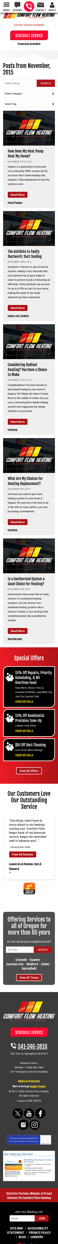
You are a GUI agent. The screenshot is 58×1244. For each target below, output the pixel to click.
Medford (32, 964)
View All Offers (29, 770)
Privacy (43, 1143)
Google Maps (23, 1125)
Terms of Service (31, 1141)
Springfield (29, 968)
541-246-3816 (29, 6)
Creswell (21, 959)
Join (42, 1218)
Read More (18, 194)
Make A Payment (29, 1081)
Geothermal (15, 638)
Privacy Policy (20, 1141)
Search (46, 83)
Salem (45, 964)
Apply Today (37, 1086)
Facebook (40, 1113)
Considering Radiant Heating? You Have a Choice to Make (27, 369)
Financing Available (29, 43)
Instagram (35, 1125)
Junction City (15, 964)
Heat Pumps (15, 202)
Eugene (35, 959)
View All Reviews (22, 854)
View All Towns (29, 977)
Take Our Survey (29, 888)
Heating (12, 429)
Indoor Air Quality (18, 315)
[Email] (29, 1218)
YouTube (29, 1113)
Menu (6, 10)
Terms (48, 1143)
